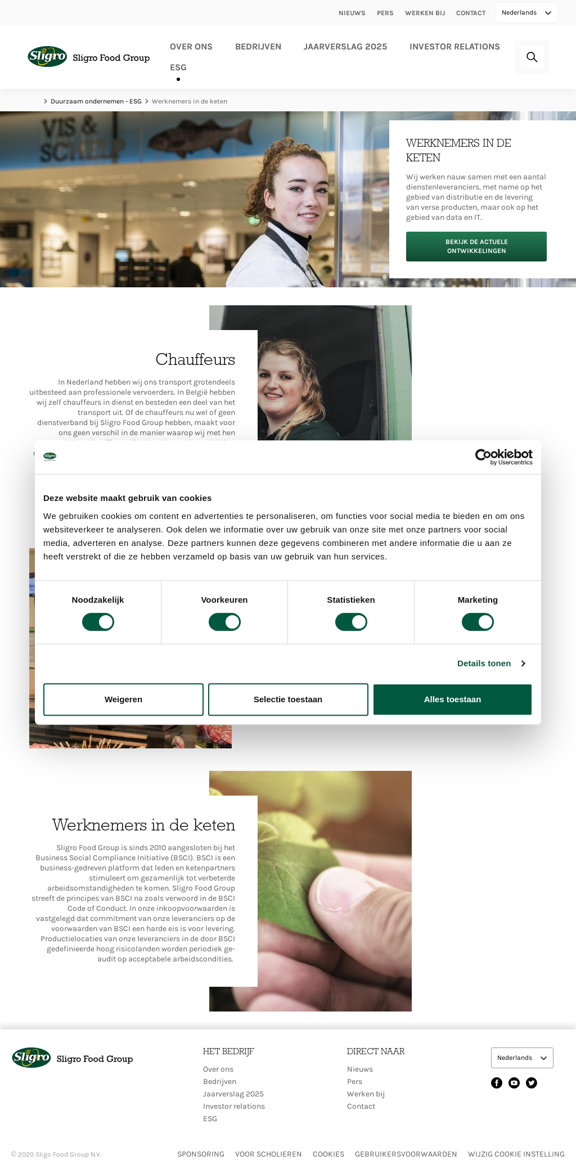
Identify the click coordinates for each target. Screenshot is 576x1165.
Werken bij (425, 13)
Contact (470, 13)
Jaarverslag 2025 (345, 46)
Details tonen (484, 663)
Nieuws (352, 13)
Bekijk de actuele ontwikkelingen (477, 246)
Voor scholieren (268, 1154)
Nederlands (520, 12)
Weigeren (123, 699)
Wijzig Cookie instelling (516, 1154)
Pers (385, 13)
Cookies (328, 1154)
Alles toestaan (453, 699)
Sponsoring (200, 1154)
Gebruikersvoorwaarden (406, 1154)
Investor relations (455, 46)
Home (34, 101)
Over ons (191, 46)
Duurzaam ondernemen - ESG (96, 101)
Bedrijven (258, 46)
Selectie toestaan (288, 699)
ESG (178, 67)
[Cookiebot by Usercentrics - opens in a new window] (483, 457)
